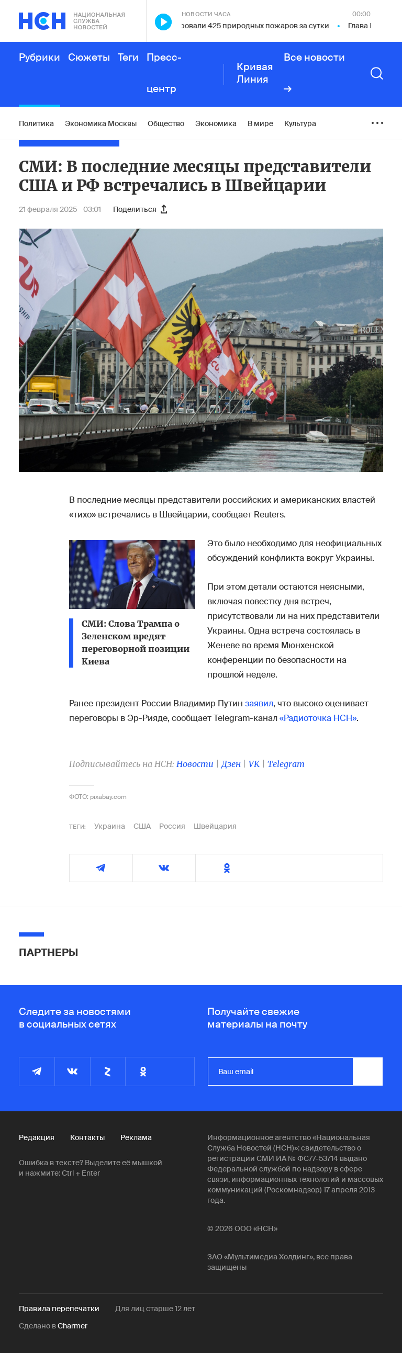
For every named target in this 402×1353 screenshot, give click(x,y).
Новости (195, 764)
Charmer (72, 1326)
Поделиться (140, 209)
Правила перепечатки (59, 1308)
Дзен (231, 764)
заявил (259, 703)
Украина (109, 826)
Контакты (87, 1137)
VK (254, 764)
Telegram (286, 764)
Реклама (136, 1137)
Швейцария (215, 826)
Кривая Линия (255, 73)
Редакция (36, 1137)
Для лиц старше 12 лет (155, 1308)
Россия (172, 826)
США (142, 826)
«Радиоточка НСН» (318, 718)
